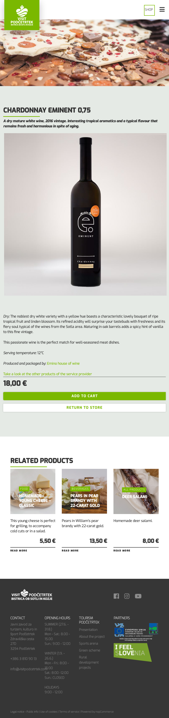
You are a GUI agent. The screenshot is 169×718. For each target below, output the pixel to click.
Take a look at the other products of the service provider (47, 374)
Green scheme (89, 650)
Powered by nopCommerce (97, 711)
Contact (17, 618)
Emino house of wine (63, 363)
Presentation (88, 630)
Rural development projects (89, 662)
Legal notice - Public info (24, 711)
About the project (92, 637)
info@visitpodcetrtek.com (28, 669)
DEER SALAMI (134, 496)
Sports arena (88, 643)
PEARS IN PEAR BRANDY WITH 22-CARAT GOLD (85, 500)
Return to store (85, 407)
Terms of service (69, 711)
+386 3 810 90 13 (23, 659)
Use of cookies (48, 711)
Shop (149, 10)
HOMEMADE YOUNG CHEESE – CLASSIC (35, 500)
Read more (18, 550)
